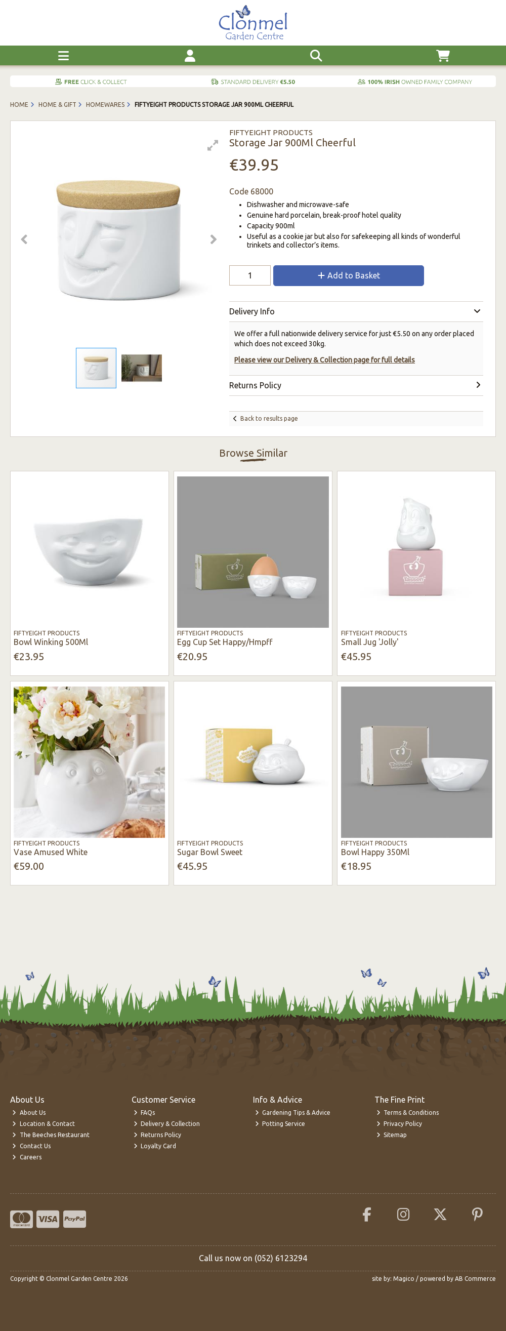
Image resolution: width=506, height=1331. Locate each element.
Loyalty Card (155, 1146)
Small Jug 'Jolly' (370, 642)
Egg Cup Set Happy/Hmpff (224, 642)
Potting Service (280, 1123)
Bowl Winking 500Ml (51, 642)
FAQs (144, 1112)
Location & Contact (43, 1123)
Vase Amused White (51, 852)
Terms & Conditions (407, 1112)
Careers (26, 1157)
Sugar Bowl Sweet (209, 852)
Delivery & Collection (167, 1123)
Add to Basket (349, 275)
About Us (29, 1112)
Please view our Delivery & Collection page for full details (324, 360)
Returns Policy (158, 1135)
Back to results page (269, 418)
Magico (403, 1278)
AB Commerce (475, 1278)
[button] (213, 145)
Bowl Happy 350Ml (375, 852)
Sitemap (391, 1135)
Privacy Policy (399, 1123)
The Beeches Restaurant (51, 1135)
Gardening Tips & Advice (293, 1112)
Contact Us (31, 1146)
